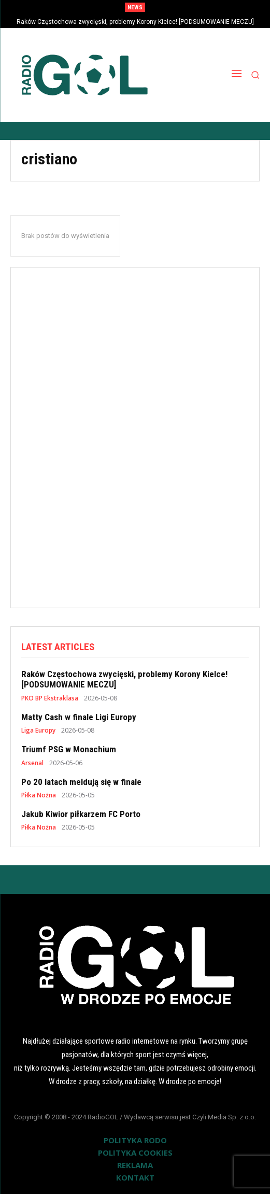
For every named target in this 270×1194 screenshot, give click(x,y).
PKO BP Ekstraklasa (49, 698)
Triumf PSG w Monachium (68, 749)
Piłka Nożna (38, 795)
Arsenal (32, 763)
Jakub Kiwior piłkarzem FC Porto (80, 814)
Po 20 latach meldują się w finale (81, 782)
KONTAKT (135, 1177)
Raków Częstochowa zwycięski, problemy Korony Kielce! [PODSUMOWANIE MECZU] (135, 21)
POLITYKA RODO (135, 1140)
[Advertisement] (135, 432)
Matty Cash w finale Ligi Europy (78, 717)
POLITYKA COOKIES (135, 1152)
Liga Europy (38, 730)
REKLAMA (135, 1165)
